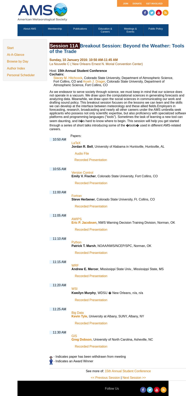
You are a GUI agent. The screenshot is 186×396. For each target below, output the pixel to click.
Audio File (82, 153)
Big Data (78, 312)
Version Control (82, 172)
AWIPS (77, 219)
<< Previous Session (105, 377)
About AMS (29, 28)
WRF (75, 265)
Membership (55, 28)
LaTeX (76, 143)
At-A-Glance (15, 54)
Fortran (77, 196)
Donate (137, 3)
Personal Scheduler (21, 75)
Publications (80, 28)
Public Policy (155, 28)
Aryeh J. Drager (94, 81)
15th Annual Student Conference (128, 371)
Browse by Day (17, 61)
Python (76, 242)
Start (10, 48)
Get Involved (154, 3)
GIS (74, 336)
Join (125, 3)
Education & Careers (105, 30)
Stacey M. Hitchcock (67, 78)
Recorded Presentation (91, 160)
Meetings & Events (130, 30)
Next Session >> (134, 377)
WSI (75, 288)
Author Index (16, 68)
